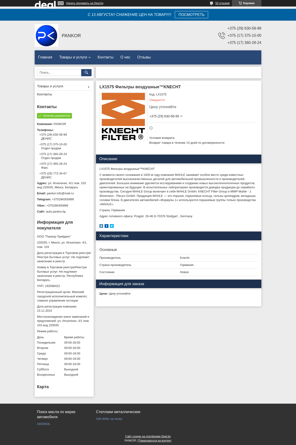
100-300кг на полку (109, 419)
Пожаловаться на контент (154, 440)
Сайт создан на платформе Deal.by (148, 436)
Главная (45, 57)
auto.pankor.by (56, 211)
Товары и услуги (73, 57)
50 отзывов (222, 3)
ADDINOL (43, 424)
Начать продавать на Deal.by (84, 3)
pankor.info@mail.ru (60, 193)
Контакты (106, 57)
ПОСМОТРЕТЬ (191, 15)
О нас (125, 57)
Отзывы (144, 57)
